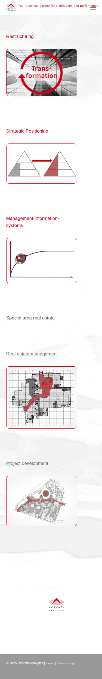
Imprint (50, 663)
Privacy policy (65, 663)
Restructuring (20, 36)
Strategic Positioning (27, 131)
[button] (93, 7)
